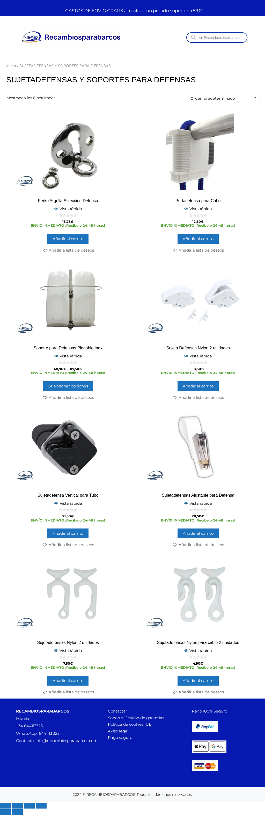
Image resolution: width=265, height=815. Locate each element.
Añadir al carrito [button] (68, 238)
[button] (68, 250)
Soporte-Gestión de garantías (136, 717)
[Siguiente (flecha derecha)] (17, 812)
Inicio (11, 66)
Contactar (117, 711)
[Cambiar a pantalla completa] (17, 806)
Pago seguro (120, 737)
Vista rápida (68, 208)
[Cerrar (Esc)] (41, 806)
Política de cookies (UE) (130, 724)
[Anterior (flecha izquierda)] (5, 812)
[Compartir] (29, 806)
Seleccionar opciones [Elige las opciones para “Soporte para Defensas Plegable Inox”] (68, 386)
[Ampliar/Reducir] (5, 806)
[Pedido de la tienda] (223, 98)
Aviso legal (118, 731)
